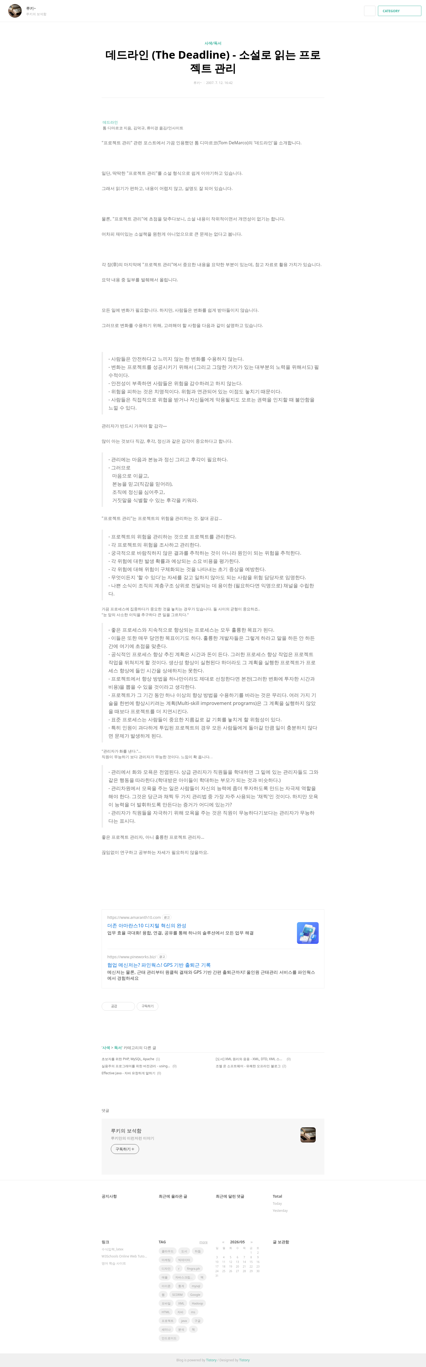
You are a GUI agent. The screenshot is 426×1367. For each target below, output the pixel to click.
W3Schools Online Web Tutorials (125, 1256)
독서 (118, 1047)
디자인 (166, 1268)
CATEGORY (400, 11)
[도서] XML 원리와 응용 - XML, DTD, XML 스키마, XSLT (250, 1059)
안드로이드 (169, 1338)
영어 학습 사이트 (114, 1263)
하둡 (198, 1251)
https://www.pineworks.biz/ (131, 956)
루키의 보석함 (126, 1130)
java (184, 1321)
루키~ (33, 8)
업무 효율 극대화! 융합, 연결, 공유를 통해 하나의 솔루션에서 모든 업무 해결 (180, 933)
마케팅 (166, 1260)
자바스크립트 (184, 1277)
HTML (166, 1312)
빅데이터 (184, 1260)
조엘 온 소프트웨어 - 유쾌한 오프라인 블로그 (248, 1066)
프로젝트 (168, 1321)
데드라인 (110, 122)
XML (181, 1303)
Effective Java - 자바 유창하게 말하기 (128, 1073)
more (203, 1242)
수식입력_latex (112, 1249)
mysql (196, 1286)
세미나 (166, 1329)
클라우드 (168, 1251)
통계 (181, 1286)
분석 (181, 1329)
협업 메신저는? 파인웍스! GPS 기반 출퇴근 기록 (159, 965)
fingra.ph (193, 1268)
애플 (165, 1277)
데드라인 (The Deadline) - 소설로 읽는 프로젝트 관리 (212, 61)
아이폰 (166, 1286)
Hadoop (197, 1303)
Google (195, 1295)
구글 (198, 1321)
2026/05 (237, 1241)
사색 (106, 1047)
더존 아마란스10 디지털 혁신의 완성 (146, 925)
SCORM (177, 1295)
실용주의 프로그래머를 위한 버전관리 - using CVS (136, 1066)
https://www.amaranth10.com (134, 917)
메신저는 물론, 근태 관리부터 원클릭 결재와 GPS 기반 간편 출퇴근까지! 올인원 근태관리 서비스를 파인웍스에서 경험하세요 (211, 975)
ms (193, 1312)
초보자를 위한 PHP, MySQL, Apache (128, 1059)
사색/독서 (213, 43)
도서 (184, 1251)
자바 (180, 1312)
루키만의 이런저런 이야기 (132, 1138)
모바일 (166, 1303)
